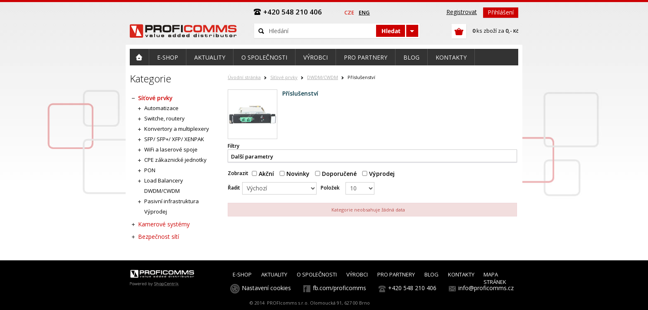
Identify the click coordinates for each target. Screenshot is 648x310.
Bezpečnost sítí (158, 236)
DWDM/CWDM (322, 77)
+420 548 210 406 (412, 288)
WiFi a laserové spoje (171, 149)
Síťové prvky (284, 77)
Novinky (294, 174)
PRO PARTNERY (396, 274)
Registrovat (461, 12)
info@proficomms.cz (486, 288)
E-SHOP (242, 274)
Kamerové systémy (164, 224)
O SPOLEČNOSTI (317, 274)
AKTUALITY (274, 274)
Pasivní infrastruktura (171, 201)
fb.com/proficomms (339, 288)
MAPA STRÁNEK (495, 278)
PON (149, 170)
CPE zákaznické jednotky (175, 159)
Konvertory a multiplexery (176, 128)
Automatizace (161, 108)
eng (364, 12)
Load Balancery (163, 180)
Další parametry (252, 156)
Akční (263, 174)
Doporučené (336, 174)
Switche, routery (164, 118)
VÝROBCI (357, 274)
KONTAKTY (461, 274)
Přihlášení (501, 12)
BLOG (431, 274)
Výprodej (378, 174)
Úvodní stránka (244, 77)
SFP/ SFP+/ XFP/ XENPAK (174, 139)
